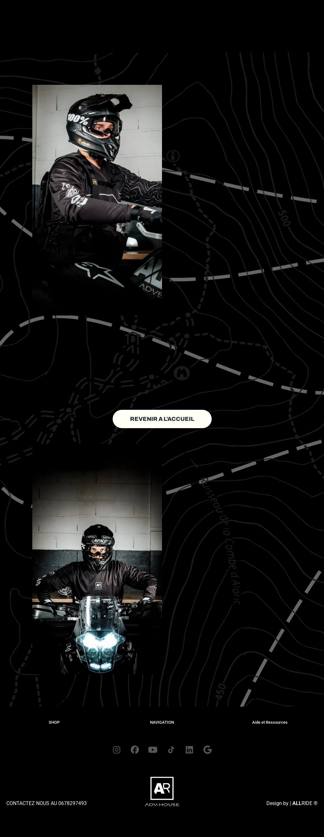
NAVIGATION (162, 722)
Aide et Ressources (270, 722)
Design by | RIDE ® (292, 822)
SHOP (54, 722)
